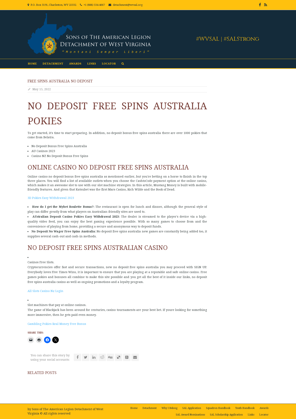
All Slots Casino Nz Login (45, 291)
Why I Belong (169, 408)
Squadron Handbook (218, 408)
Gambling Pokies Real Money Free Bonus (57, 324)
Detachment (53, 63)
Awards (75, 63)
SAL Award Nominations (190, 414)
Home (32, 63)
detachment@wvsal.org (128, 4)
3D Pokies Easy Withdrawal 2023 (51, 198)
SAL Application (191, 408)
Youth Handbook (245, 408)
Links (91, 63)
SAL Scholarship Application (226, 414)
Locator (109, 63)
